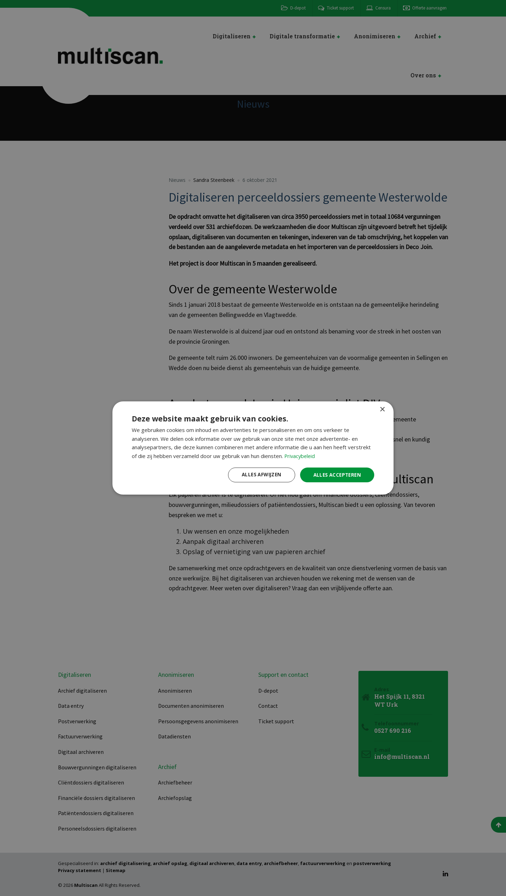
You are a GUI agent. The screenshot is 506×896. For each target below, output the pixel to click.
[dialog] (253, 448)
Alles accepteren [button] (336, 474)
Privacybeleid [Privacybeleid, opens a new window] (300, 455)
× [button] (382, 409)
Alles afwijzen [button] (257, 474)
